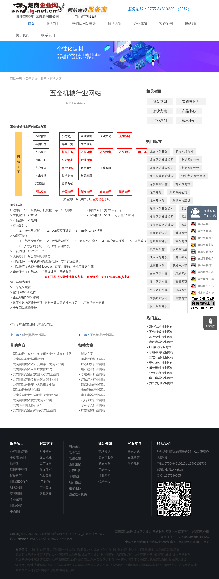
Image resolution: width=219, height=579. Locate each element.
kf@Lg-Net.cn (174, 469)
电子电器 (75, 452)
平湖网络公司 (169, 565)
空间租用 (16, 493)
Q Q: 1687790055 (169, 475)
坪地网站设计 (184, 273)
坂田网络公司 (65, 570)
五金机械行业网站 (161, 331)
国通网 (63, 554)
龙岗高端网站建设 (162, 176)
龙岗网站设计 (190, 168)
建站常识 (160, 102)
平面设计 (16, 511)
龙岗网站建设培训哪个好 (29, 359)
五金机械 (46, 457)
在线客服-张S (202, 261)
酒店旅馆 (75, 464)
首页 (31, 24)
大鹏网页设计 (24, 570)
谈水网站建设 (159, 257)
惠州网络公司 (124, 559)
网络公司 (16, 78)
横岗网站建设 (181, 249)
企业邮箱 (140, 24)
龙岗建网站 (157, 200)
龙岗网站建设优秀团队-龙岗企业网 (36, 374)
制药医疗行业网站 (93, 400)
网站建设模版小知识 (26, 390)
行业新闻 (160, 120)
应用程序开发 (19, 469)
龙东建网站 (157, 265)
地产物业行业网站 (93, 369)
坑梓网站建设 (184, 290)
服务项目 (53, 24)
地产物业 (75, 482)
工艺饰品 (46, 463)
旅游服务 (75, 488)
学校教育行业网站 (93, 374)
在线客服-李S (202, 233)
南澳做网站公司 (44, 570)
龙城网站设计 (81, 565)
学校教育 (75, 476)
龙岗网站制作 (190, 159)
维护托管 (16, 475)
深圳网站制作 (159, 184)
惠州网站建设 (159, 241)
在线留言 (134, 457)
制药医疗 (75, 446)
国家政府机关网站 (93, 359)
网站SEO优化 (19, 481)
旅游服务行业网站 (93, 364)
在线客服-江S (202, 254)
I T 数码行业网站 (160, 347)
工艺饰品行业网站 (161, 357)
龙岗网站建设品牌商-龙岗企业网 (34, 410)
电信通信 (75, 458)
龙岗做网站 (182, 184)
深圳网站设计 (24, 559)
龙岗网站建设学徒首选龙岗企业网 (35, 379)
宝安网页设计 (184, 241)
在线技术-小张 (202, 288)
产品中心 (189, 111)
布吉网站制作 (159, 273)
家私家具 (46, 493)
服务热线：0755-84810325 (151, 9)
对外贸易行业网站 (161, 326)
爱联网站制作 (184, 233)
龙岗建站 (156, 192)
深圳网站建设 (181, 200)
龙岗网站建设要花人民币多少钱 (34, 384)
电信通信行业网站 (93, 390)
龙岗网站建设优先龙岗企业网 (32, 400)
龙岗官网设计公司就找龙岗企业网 (35, 395)
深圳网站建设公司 (162, 208)
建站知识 (191, 24)
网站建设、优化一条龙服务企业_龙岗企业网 (42, 354)
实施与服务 (190, 102)
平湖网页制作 (159, 290)
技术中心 (189, 120)
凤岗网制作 (157, 249)
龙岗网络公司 (184, 151)
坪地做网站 (116, 565)
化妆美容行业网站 (161, 373)
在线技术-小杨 (202, 274)
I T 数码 (45, 481)
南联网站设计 (159, 233)
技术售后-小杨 (202, 295)
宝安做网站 (141, 559)
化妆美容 (46, 475)
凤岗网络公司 (178, 192)
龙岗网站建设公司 (162, 159)
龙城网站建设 (181, 265)
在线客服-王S (202, 227)
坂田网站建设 (159, 306)
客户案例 (166, 24)
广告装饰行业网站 (93, 410)
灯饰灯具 (75, 470)
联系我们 (48, 35)
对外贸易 (46, 451)
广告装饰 (46, 487)
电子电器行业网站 (93, 395)
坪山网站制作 (159, 282)
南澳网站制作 (184, 298)
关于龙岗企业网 (35, 78)
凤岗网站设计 (125, 554)
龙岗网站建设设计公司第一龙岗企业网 (38, 364)
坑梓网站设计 (188, 565)
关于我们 (22, 35)
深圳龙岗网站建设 (193, 176)
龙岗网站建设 (159, 151)
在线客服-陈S (202, 240)
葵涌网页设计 (184, 282)
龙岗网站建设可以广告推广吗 (32, 369)
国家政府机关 (78, 494)
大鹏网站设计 (159, 298)
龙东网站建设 (62, 565)
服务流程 (134, 463)
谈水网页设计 (24, 565)
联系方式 (134, 451)
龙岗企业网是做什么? (27, 405)
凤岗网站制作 (159, 559)
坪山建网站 (132, 565)
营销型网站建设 (84, 24)
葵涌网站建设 (150, 565)
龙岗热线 (75, 554)
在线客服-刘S (202, 247)
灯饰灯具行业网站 (93, 379)
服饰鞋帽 (46, 469)
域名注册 (16, 487)
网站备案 (16, 505)
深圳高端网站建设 (162, 224)
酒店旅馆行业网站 (93, 384)
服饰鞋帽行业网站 (161, 367)
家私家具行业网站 (93, 405)
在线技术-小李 (202, 281)
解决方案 (115, 24)
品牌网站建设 (19, 451)
